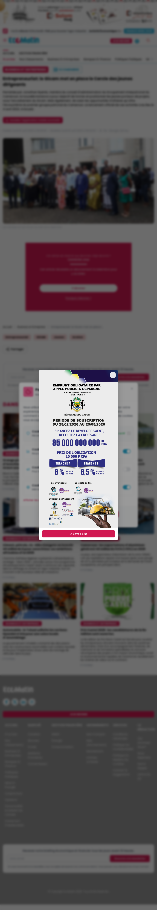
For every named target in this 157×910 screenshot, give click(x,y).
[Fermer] (113, 375)
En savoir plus (78, 534)
